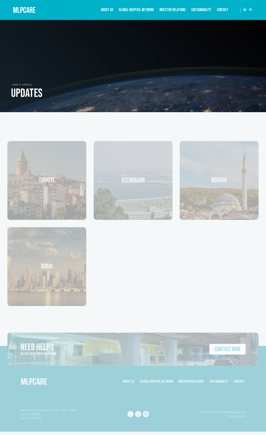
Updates (27, 84)
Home (15, 84)
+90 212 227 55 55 (31, 420)
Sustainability (201, 9)
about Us (128, 383)
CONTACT (239, 383)
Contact (222, 9)
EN (244, 10)
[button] (136, 10)
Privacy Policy (237, 418)
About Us (107, 9)
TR (250, 10)
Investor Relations (172, 9)
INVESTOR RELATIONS (191, 383)
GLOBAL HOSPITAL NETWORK (156, 383)
